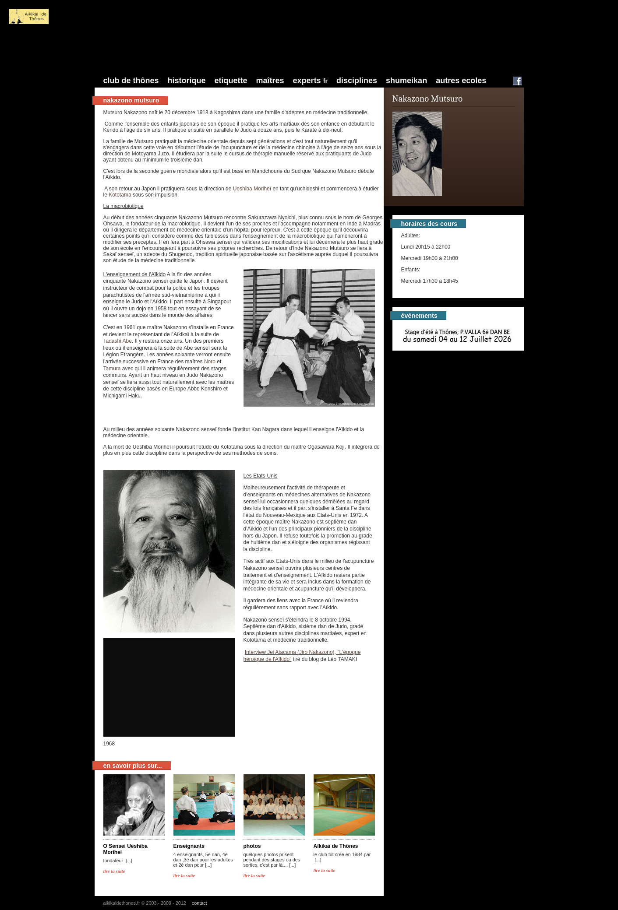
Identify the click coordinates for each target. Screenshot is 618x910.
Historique (187, 80)
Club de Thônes (131, 80)
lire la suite (114, 871)
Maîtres (270, 80)
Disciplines (356, 80)
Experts (310, 80)
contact (199, 903)
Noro (209, 361)
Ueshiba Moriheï (253, 189)
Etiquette (231, 80)
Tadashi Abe (117, 341)
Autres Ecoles (461, 80)
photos (252, 846)
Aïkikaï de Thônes (336, 846)
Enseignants (189, 846)
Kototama (121, 195)
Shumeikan (406, 80)
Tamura (112, 368)
